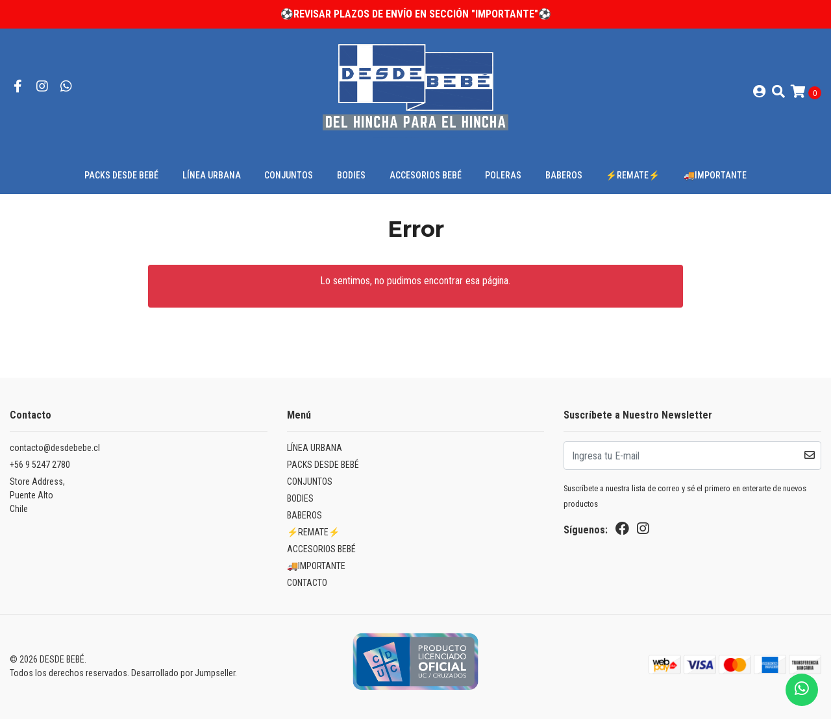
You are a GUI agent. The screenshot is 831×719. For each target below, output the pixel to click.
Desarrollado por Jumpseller (183, 673)
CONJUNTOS (288, 175)
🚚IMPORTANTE (715, 175)
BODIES (351, 175)
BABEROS (563, 175)
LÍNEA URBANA (211, 175)
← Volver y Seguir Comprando (415, 332)
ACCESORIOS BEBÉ (426, 175)
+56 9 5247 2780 (40, 464)
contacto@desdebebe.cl (55, 448)
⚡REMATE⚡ (633, 175)
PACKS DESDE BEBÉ (121, 175)
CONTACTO (307, 583)
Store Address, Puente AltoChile (37, 495)
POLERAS (503, 175)
